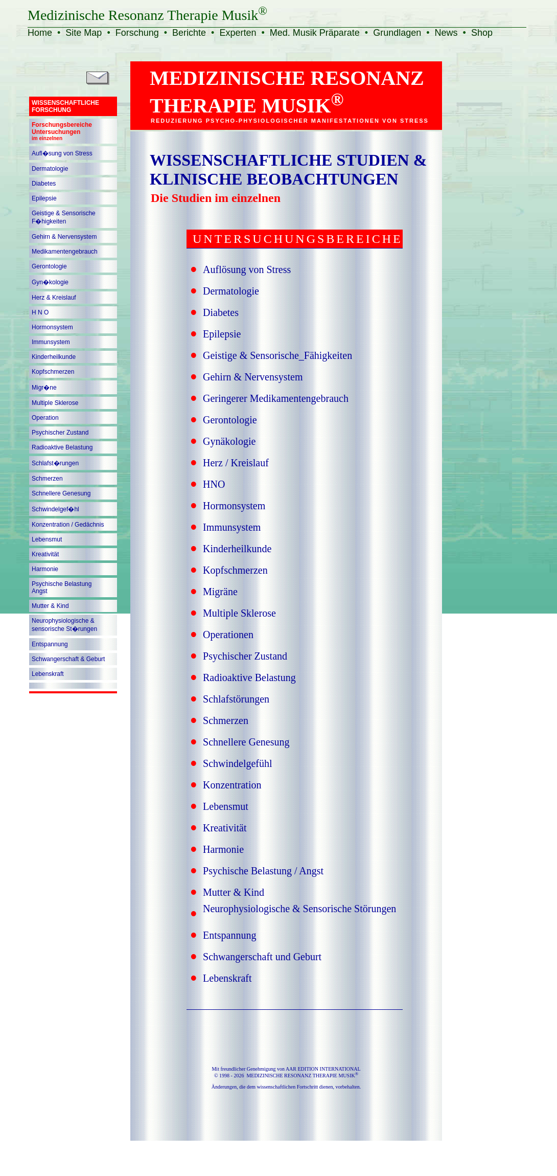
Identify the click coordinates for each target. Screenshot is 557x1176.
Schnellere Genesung (61, 493)
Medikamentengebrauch (65, 251)
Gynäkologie (229, 441)
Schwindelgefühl (237, 763)
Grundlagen (397, 33)
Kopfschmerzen (53, 371)
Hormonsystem (52, 327)
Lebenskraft (48, 673)
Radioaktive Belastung (62, 447)
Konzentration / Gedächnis (68, 524)
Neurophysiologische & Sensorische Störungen (299, 908)
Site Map (83, 33)
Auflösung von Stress (247, 269)
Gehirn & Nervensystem (64, 236)
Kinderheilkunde (54, 356)
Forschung (137, 33)
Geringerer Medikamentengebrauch (276, 398)
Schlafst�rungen (55, 463)
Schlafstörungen (236, 699)
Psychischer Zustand (60, 432)
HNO (214, 484)
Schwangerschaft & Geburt (68, 659)
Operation (45, 417)
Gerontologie (49, 266)
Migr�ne (44, 387)
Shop (482, 33)
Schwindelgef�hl (55, 509)
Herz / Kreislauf (236, 462)
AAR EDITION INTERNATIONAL (323, 1069)
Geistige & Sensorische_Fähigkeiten (277, 355)
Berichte (189, 33)
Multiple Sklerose (55, 402)
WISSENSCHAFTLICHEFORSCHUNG (65, 106)
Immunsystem (51, 342)
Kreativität (45, 554)
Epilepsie (44, 198)
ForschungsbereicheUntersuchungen (62, 131)
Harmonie (45, 569)
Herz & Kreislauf (54, 297)
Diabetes (44, 183)
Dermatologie (50, 168)
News (446, 33)
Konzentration (232, 784)
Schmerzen (47, 478)
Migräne (220, 591)
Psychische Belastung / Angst (263, 870)
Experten (237, 33)
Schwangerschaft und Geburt (262, 956)
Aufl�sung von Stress (62, 153)
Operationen (228, 634)
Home (40, 33)
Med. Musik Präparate (315, 33)
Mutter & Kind (50, 605)
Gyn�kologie (50, 282)
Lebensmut (47, 539)
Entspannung (50, 644)
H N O (40, 312)
